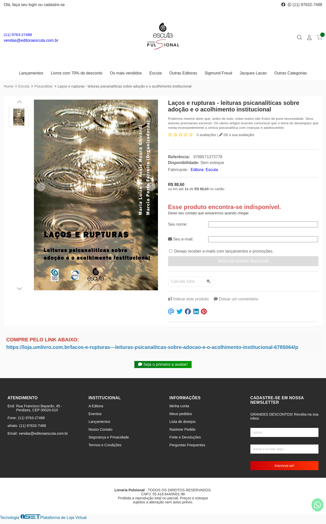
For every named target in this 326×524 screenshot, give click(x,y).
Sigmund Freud (218, 73)
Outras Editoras (183, 73)
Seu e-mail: (180, 239)
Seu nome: (177, 224)
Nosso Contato (100, 429)
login (33, 5)
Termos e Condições (104, 445)
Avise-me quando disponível (243, 261)
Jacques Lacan (253, 73)
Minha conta (179, 406)
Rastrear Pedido (183, 429)
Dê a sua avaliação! (236, 135)
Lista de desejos (183, 422)
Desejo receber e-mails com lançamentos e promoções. (224, 251)
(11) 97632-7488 (305, 5)
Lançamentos (31, 73)
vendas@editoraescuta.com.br (31, 40)
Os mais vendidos (126, 73)
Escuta (155, 73)
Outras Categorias (290, 73)
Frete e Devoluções (185, 437)
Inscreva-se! (284, 466)
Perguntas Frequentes (187, 445)
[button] (40, 186)
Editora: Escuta (204, 170)
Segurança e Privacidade (108, 437)
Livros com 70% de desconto (76, 73)
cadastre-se (54, 5)
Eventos (94, 414)
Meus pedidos (181, 414)
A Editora (95, 406)
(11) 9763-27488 (18, 34)
